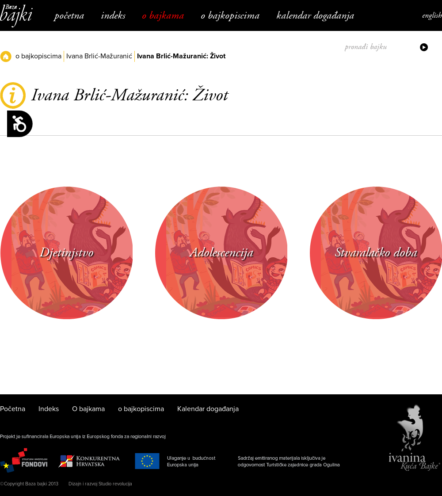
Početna (69, 15)
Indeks (113, 15)
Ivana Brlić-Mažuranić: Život (181, 56)
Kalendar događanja (315, 15)
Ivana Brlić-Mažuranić (99, 56)
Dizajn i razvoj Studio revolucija (100, 484)
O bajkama (163, 15)
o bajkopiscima (230, 15)
